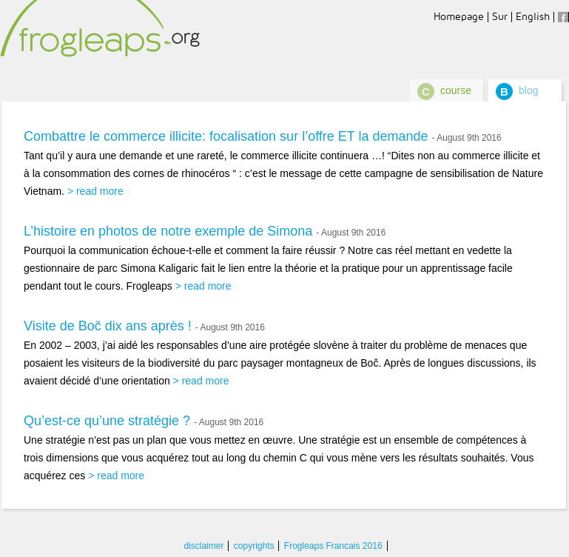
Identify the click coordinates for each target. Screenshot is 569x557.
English (533, 16)
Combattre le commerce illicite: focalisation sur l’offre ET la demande (226, 136)
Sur (500, 16)
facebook (563, 17)
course (455, 90)
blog (528, 90)
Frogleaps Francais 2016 (333, 546)
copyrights (254, 546)
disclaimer (203, 546)
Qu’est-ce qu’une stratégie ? (107, 420)
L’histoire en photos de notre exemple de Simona (168, 231)
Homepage (459, 16)
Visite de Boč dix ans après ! (108, 325)
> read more (95, 191)
